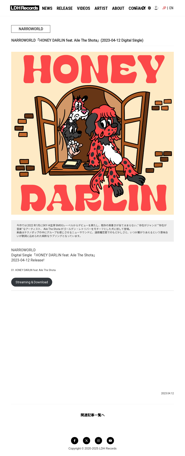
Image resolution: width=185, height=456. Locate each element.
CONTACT (126, 8)
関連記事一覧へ (93, 415)
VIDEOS (79, 8)
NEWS (48, 8)
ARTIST (95, 8)
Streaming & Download (32, 282)
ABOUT (110, 8)
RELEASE (63, 8)
